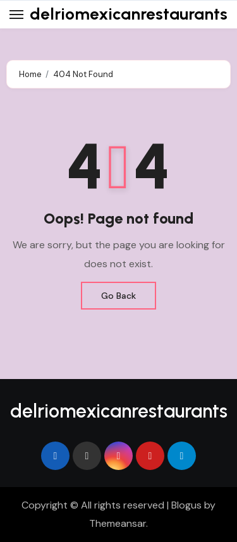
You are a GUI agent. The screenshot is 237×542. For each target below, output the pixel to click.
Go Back (118, 295)
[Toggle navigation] (16, 14)
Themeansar (117, 523)
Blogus (186, 505)
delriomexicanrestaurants (129, 14)
